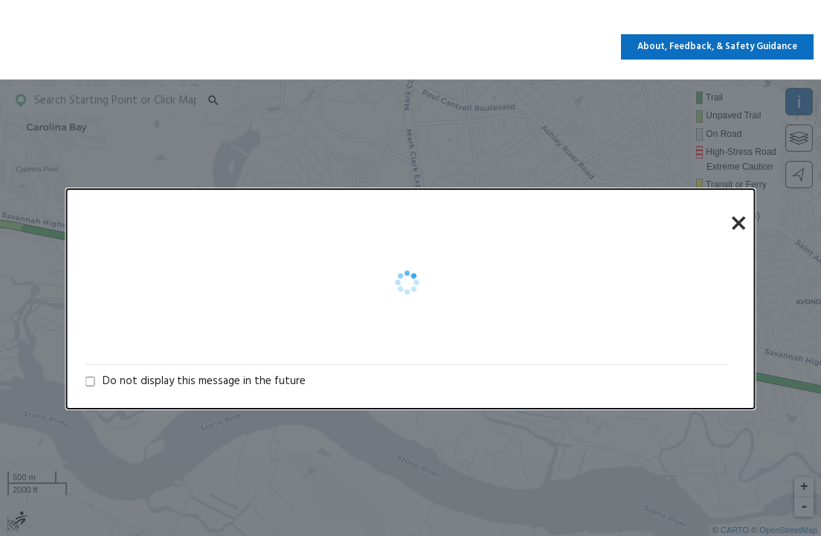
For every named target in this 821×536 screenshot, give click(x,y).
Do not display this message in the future (204, 381)
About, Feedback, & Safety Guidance (717, 46)
